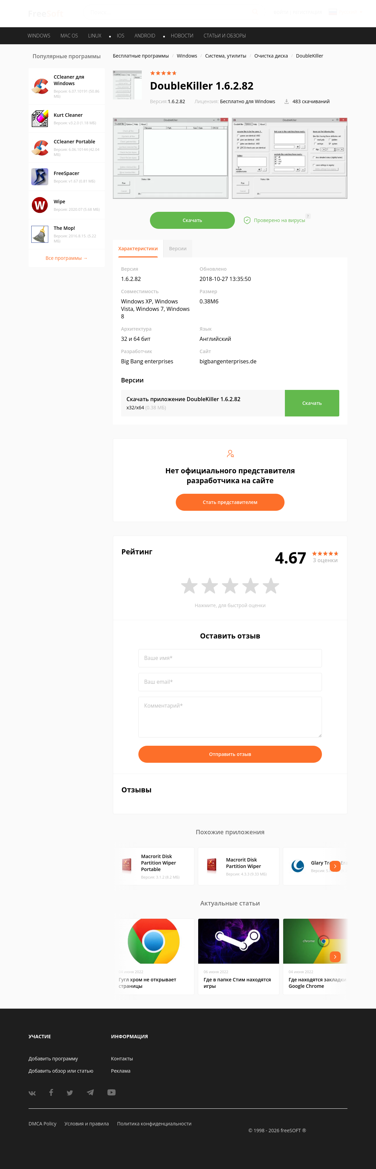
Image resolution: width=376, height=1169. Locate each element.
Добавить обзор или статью (61, 1071)
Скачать (192, 220)
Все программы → (67, 258)
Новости (182, 35)
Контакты (122, 1058)
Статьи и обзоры (225, 35)
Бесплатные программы (141, 55)
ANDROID (145, 35)
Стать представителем (230, 502)
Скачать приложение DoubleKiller (183, 399)
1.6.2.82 (167, 101)
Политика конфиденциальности (154, 1123)
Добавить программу (53, 1058)
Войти (281, 12)
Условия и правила (87, 1123)
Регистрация (307, 12)
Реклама (121, 1071)
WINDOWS (39, 35)
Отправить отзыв (230, 754)
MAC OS (69, 35)
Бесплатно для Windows (247, 101)
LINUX (94, 35)
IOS (120, 35)
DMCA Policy (42, 1123)
